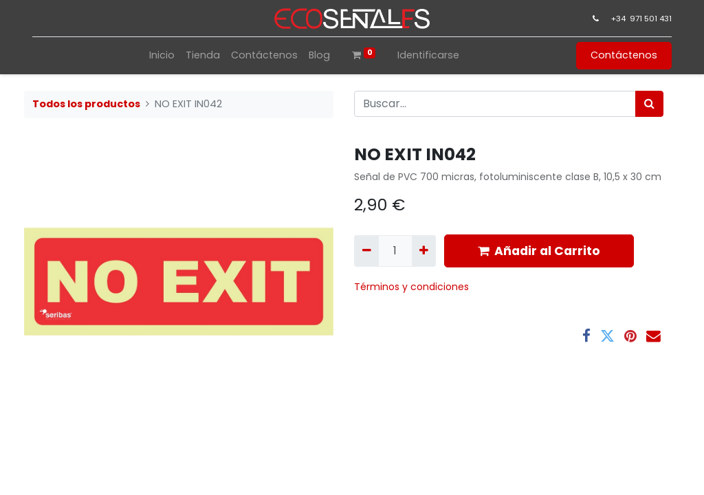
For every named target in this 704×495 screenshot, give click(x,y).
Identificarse (428, 55)
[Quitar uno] (366, 251)
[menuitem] (162, 55)
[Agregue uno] (424, 251)
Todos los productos (86, 104)
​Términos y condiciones (413, 287)
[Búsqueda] (649, 104)
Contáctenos (624, 55)
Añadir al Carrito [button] (539, 251)
